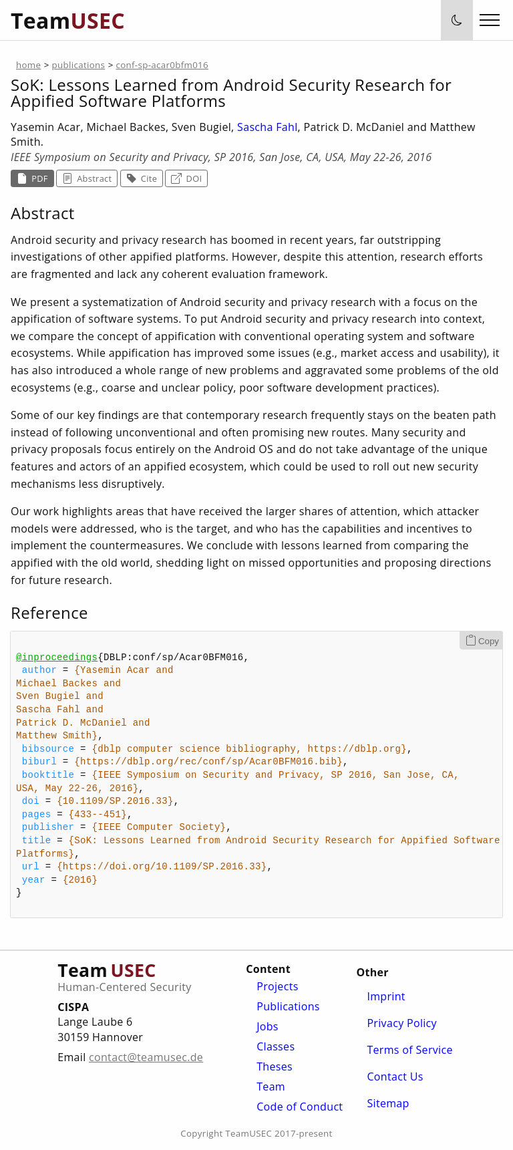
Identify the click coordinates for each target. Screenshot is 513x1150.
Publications (288, 1006)
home (28, 65)
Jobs (267, 1026)
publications (79, 65)
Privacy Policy (402, 1023)
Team (270, 1086)
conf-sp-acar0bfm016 (162, 65)
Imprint (386, 996)
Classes (275, 1046)
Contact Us (395, 1076)
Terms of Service (409, 1049)
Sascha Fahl (267, 127)
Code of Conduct (299, 1106)
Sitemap (388, 1103)
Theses (274, 1066)
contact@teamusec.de (146, 1057)
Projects (277, 986)
